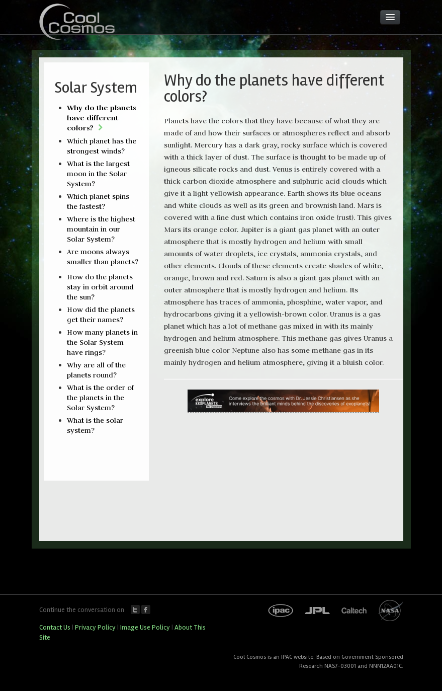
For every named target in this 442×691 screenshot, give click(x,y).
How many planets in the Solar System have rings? (102, 342)
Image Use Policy (145, 627)
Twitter (135, 609)
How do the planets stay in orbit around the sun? (100, 286)
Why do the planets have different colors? (101, 117)
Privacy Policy (95, 627)
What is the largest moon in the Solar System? (98, 173)
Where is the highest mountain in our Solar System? (101, 229)
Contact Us (54, 627)
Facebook (145, 609)
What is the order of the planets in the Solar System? (100, 397)
